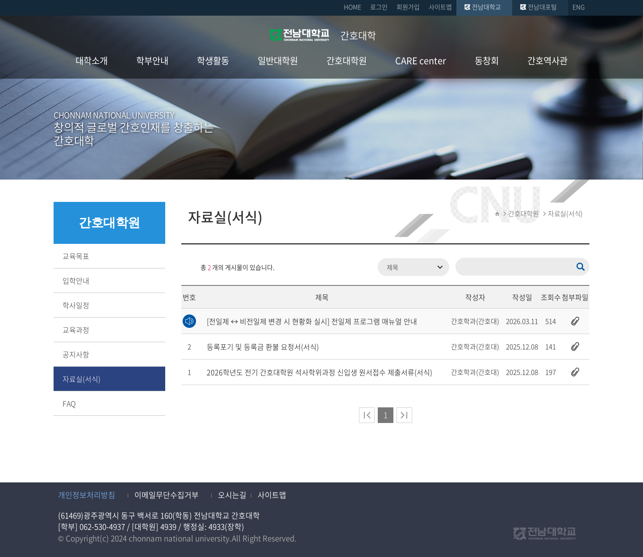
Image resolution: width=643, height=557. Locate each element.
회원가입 (408, 6)
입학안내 (76, 280)
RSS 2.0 (188, 267)
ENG (578, 6)
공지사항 (76, 354)
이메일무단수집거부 (166, 494)
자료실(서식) (81, 378)
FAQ (69, 403)
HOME (352, 6)
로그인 (379, 6)
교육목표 (76, 256)
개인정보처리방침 (86, 494)
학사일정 (76, 305)
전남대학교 (486, 6)
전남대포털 (542, 6)
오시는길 (232, 494)
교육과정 (76, 329)
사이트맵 (440, 6)
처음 (367, 415)
